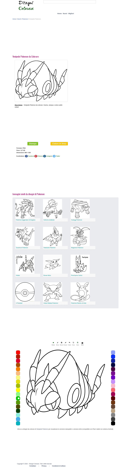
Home (59, 13)
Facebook (31, 156)
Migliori (71, 13)
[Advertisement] (65, 38)
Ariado (18, 275)
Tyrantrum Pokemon (22, 247)
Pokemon (25, 19)
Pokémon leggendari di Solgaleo (25, 220)
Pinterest (40, 156)
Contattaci (32, 466)
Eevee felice (47, 275)
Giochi (19, 19)
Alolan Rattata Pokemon (51, 303)
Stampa (32, 144)
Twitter (58, 156)
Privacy (44, 466)
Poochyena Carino (76, 275)
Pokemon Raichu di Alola (78, 303)
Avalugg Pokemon (76, 220)
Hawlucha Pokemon (50, 247)
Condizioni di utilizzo (59, 466)
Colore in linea (59, 144)
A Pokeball (19, 303)
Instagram (49, 156)
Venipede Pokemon (42, 429)
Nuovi (65, 13)
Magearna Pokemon (77, 247)
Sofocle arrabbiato (49, 220)
